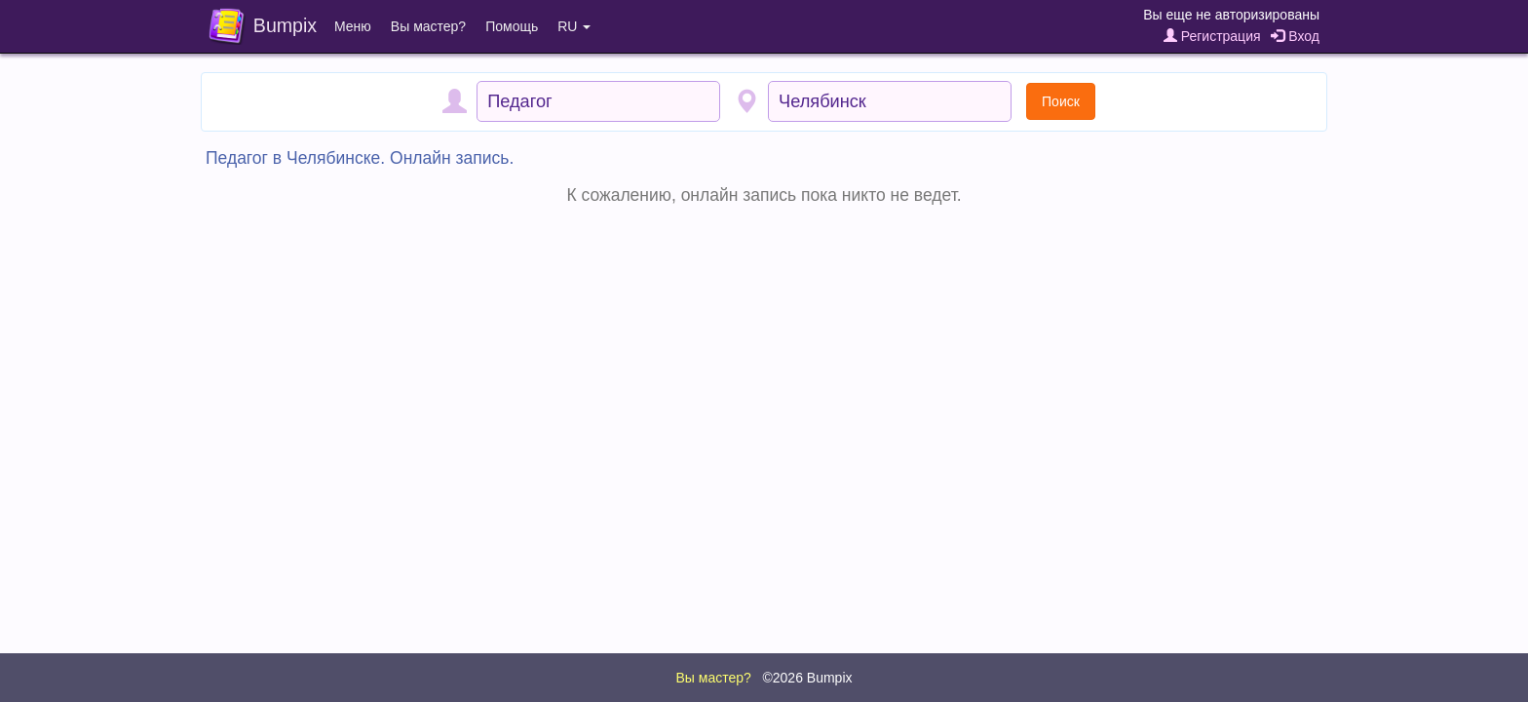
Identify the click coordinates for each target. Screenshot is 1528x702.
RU (574, 26)
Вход (1295, 36)
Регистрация (1212, 36)
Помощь (511, 26)
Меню (352, 26)
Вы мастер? (428, 26)
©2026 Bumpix (807, 677)
